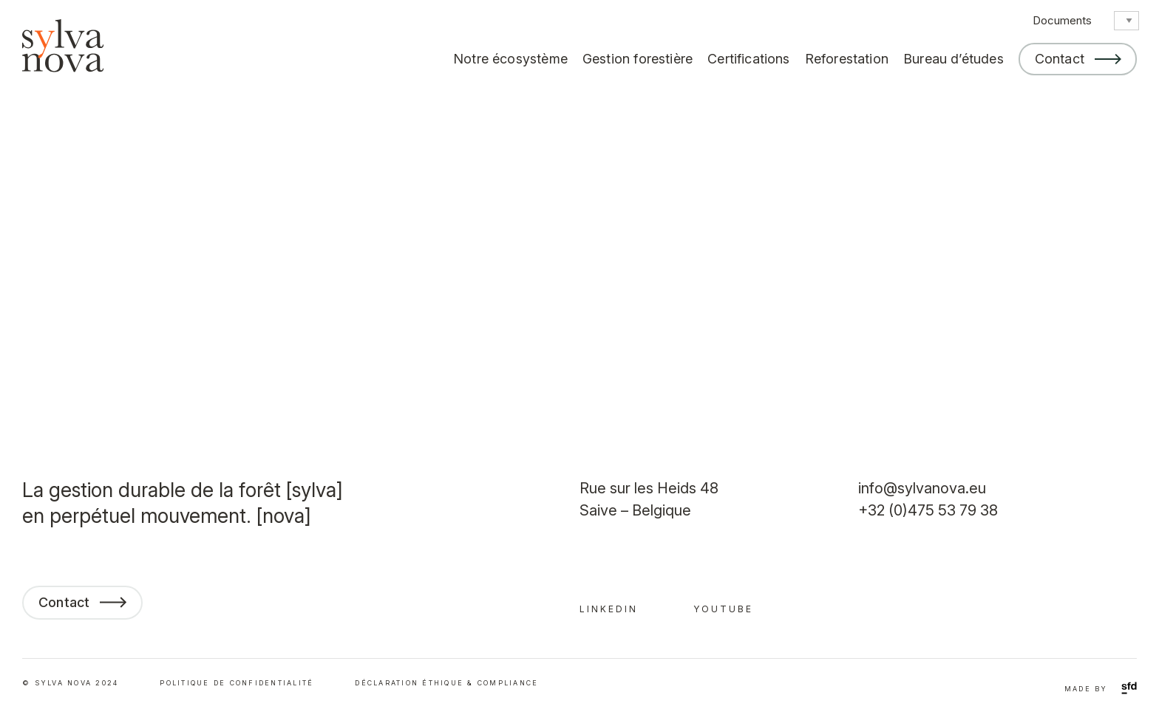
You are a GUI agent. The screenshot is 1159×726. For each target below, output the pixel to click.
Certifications (748, 58)
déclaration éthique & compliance (446, 683)
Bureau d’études (953, 58)
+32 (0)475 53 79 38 (928, 510)
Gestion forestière (637, 58)
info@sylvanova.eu (922, 488)
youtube (723, 608)
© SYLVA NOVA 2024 (70, 683)
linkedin (609, 608)
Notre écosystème (510, 58)
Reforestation (846, 58)
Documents (1062, 20)
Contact (1059, 58)
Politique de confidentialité (236, 683)
